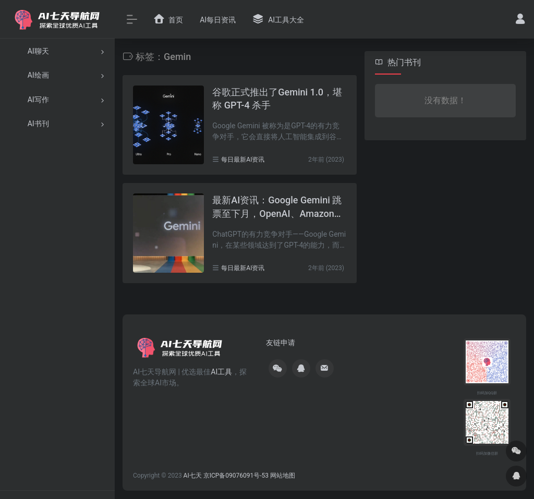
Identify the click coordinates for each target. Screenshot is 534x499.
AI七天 (193, 475)
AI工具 (221, 372)
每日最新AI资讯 (242, 159)
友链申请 (280, 342)
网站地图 (282, 475)
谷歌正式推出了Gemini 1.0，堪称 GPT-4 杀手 (277, 99)
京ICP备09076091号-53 (236, 475)
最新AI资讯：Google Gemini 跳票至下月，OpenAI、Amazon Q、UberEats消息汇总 (277, 207)
